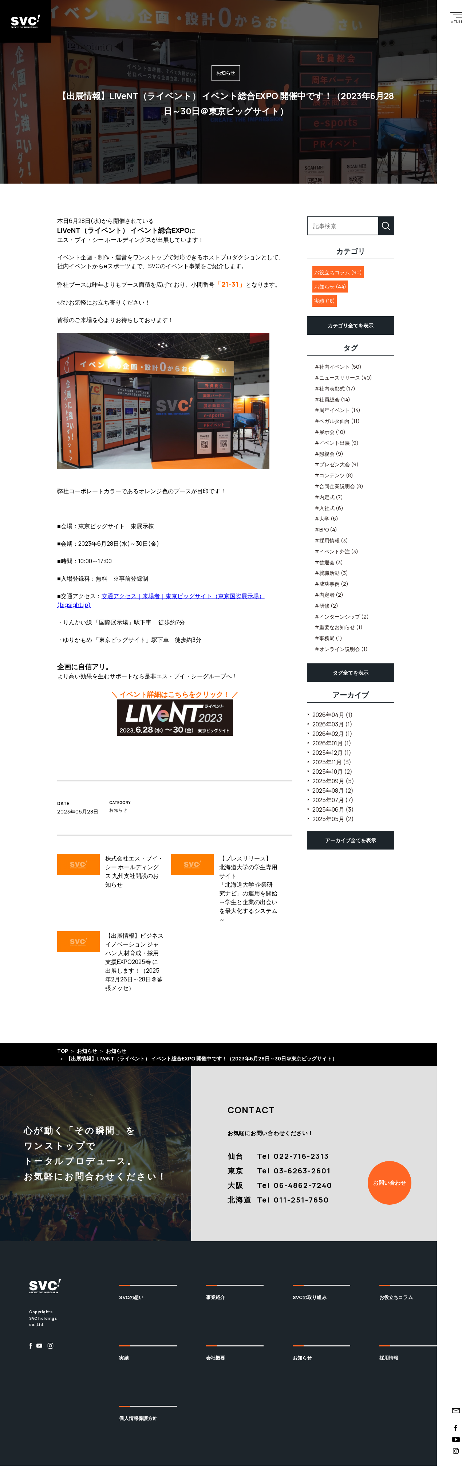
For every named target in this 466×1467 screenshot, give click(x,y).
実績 (124, 1358)
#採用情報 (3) (331, 541)
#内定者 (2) (329, 595)
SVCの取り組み (310, 1298)
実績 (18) (324, 301)
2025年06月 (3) (333, 810)
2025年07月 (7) (333, 801)
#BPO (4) (326, 530)
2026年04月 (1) (332, 715)
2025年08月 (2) (333, 791)
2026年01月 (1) (331, 744)
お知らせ (302, 1358)
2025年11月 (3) (331, 763)
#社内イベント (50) (338, 367)
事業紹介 (215, 1298)
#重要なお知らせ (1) (339, 628)
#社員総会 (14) (332, 400)
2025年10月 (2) (332, 772)
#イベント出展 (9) (337, 443)
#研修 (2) (326, 606)
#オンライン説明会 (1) (341, 649)
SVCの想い (131, 1298)
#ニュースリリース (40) (343, 378)
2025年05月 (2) (333, 820)
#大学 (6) (326, 519)
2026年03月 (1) (332, 725)
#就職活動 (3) (331, 573)
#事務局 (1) (328, 639)
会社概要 (215, 1358)
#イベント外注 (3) (336, 552)
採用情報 (389, 1358)
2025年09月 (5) (333, 782)
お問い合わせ (389, 1183)
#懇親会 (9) (329, 454)
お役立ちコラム (396, 1298)
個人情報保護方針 (138, 1419)
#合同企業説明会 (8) (339, 487)
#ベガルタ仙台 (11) (337, 422)
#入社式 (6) (329, 508)
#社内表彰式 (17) (335, 389)
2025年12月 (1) (331, 753)
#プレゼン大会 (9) (337, 465)
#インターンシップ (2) (342, 617)
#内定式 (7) (329, 497)
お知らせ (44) (330, 287)
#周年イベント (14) (337, 411)
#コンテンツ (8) (334, 476)
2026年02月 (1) (332, 734)
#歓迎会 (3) (329, 563)
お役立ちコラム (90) (338, 273)
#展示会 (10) (330, 432)
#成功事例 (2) (331, 584)
